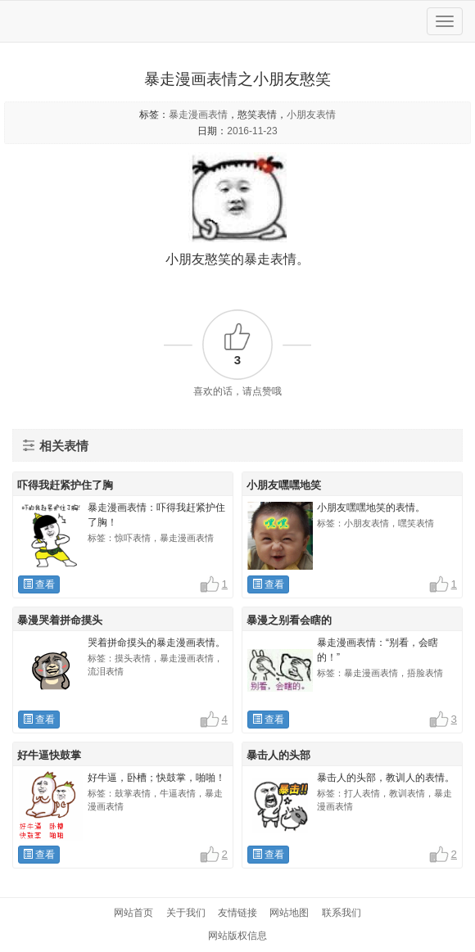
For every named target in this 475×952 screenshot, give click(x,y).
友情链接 (237, 912)
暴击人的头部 (278, 755)
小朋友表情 (311, 114)
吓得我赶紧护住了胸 (65, 485)
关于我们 (186, 912)
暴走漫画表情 (198, 114)
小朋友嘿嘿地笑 (284, 485)
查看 (39, 584)
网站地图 (289, 912)
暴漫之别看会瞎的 (289, 620)
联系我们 (341, 912)
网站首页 (133, 912)
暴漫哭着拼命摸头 (59, 620)
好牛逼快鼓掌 (49, 755)
